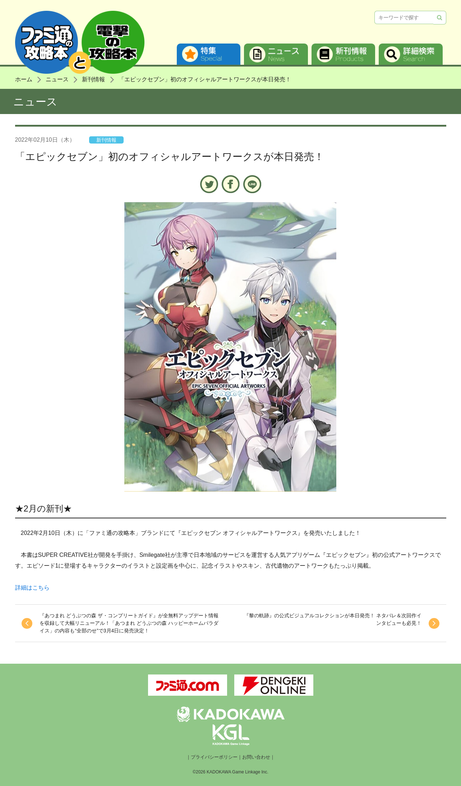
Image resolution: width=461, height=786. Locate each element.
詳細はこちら (32, 588)
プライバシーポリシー (214, 757)
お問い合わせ (256, 757)
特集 (209, 54)
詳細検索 (411, 54)
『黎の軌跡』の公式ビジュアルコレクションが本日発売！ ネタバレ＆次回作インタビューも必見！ (333, 619)
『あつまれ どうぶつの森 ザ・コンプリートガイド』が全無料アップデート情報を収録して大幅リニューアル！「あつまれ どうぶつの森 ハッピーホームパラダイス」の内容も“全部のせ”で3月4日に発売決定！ (126, 623)
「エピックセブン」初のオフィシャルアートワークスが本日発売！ (205, 79)
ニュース (276, 54)
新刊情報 (343, 54)
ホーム (23, 79)
